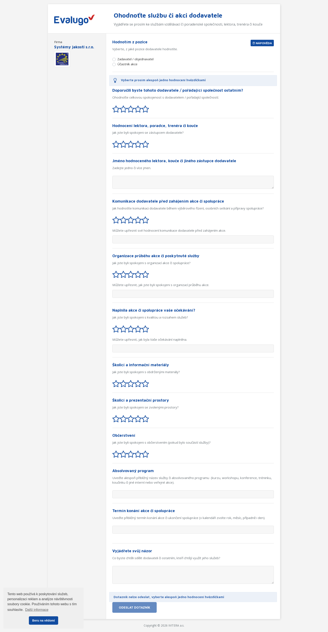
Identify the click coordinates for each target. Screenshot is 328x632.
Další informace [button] (36, 609)
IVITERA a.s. (176, 625)
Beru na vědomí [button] (43, 620)
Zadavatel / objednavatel (135, 59)
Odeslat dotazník (134, 607)
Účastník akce (127, 64)
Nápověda (262, 43)
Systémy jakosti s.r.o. (74, 47)
